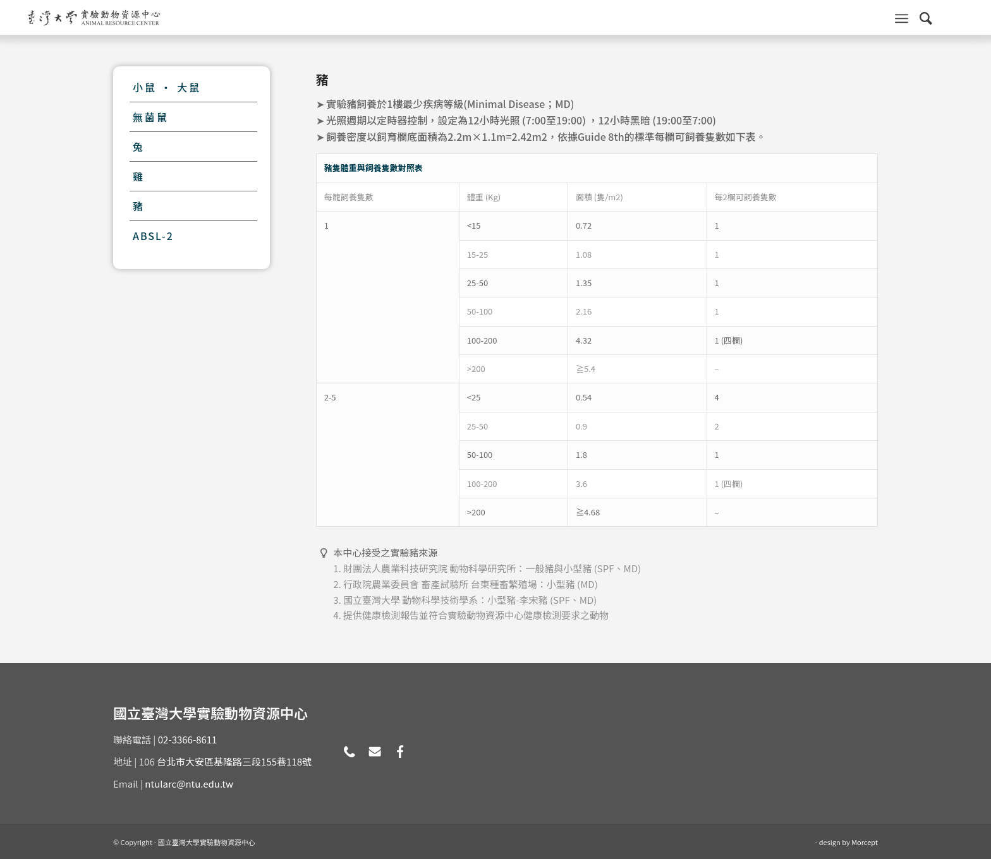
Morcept (864, 842)
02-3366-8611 (187, 739)
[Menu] (901, 17)
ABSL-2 (153, 235)
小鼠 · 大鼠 (167, 87)
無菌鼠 (151, 116)
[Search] (925, 17)
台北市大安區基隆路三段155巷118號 (234, 761)
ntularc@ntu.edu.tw (189, 783)
